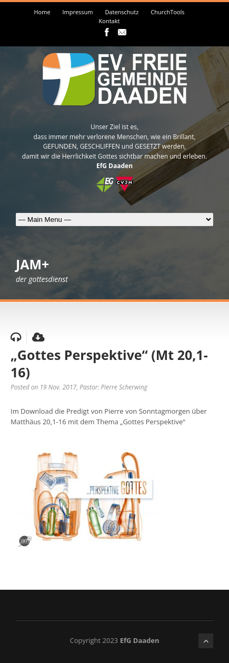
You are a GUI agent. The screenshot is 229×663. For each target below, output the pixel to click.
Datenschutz (121, 12)
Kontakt (109, 21)
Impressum (77, 12)
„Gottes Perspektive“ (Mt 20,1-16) (109, 363)
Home (42, 12)
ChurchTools (167, 12)
